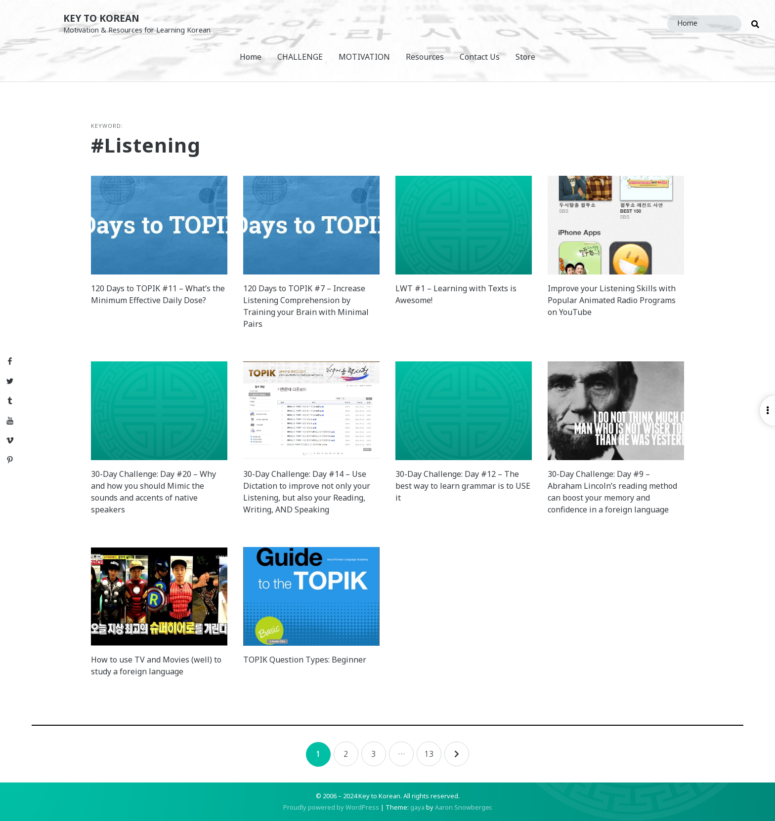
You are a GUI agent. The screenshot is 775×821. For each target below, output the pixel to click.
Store (525, 56)
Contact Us (480, 56)
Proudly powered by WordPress (331, 807)
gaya (417, 807)
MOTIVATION (364, 56)
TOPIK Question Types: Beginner (304, 659)
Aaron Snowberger (463, 807)
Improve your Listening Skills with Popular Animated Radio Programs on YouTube (612, 300)
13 (429, 754)
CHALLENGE (300, 56)
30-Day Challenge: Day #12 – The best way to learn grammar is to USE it (462, 486)
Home (250, 56)
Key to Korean (101, 18)
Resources (425, 56)
